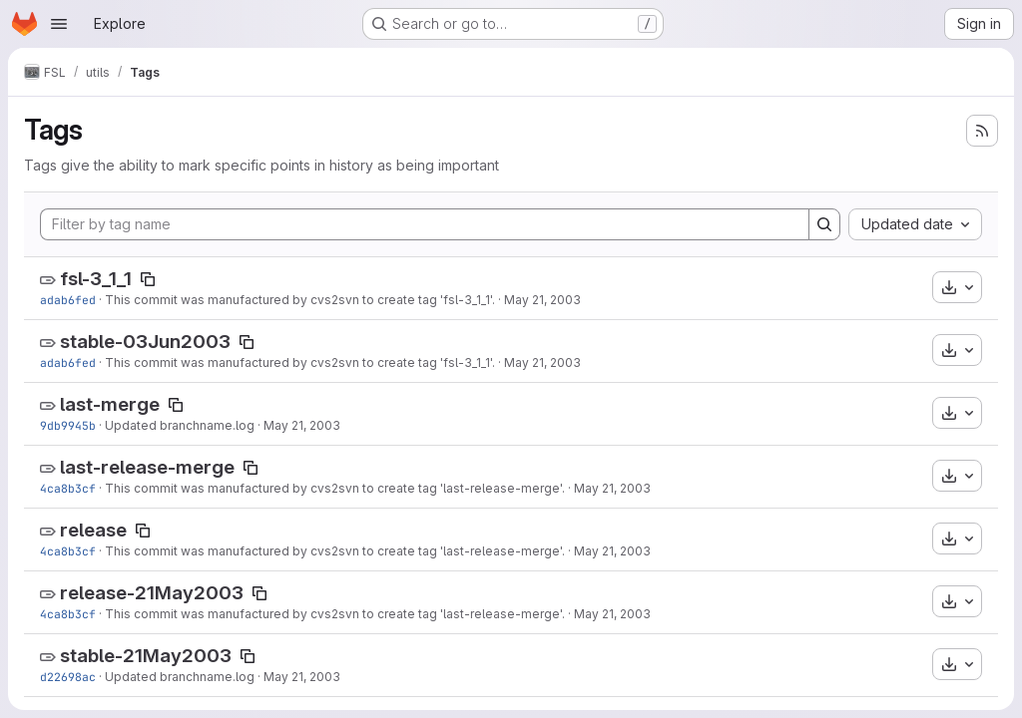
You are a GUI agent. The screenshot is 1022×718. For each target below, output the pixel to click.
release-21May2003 (152, 592)
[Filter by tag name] (424, 224)
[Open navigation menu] (59, 24)
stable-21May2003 (146, 655)
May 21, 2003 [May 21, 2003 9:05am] (542, 299)
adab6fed (68, 299)
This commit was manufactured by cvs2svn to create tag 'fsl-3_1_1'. (300, 299)
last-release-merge (147, 467)
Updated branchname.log (180, 425)
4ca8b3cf (68, 488)
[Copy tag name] (148, 279)
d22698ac (68, 676)
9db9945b (68, 425)
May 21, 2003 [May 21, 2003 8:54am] (612, 488)
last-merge (110, 404)
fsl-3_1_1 (96, 278)
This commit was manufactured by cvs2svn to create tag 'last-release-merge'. (335, 488)
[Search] (824, 224)
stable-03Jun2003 (145, 341)
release (93, 530)
